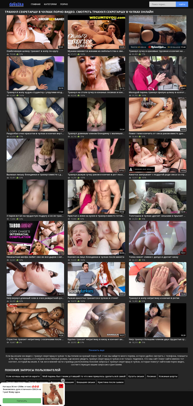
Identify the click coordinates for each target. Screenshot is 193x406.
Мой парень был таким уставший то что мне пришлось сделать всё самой (84, 376)
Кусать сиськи (136, 376)
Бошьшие (68, 382)
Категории (50, 4)
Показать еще (96, 350)
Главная (35, 4)
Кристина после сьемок (111, 382)
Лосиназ (151, 376)
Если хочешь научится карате (23, 376)
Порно (64, 4)
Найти (182, 4)
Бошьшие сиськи (86, 382)
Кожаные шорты (168, 376)
